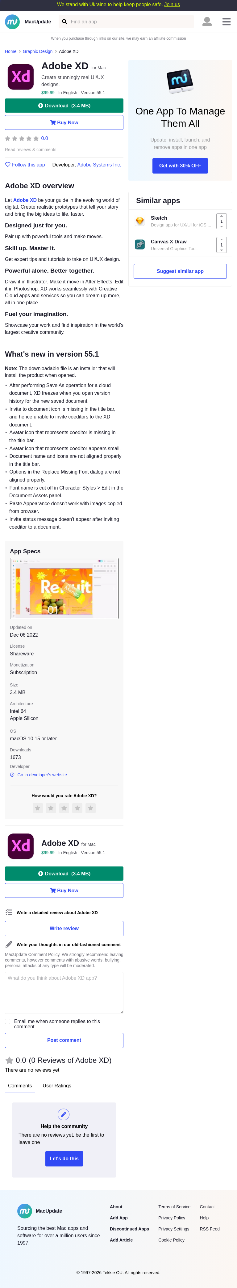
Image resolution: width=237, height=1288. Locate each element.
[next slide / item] (114, 588)
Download (64, 105)
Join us (172, 4)
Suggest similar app (180, 271)
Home (10, 51)
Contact (207, 1207)
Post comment (64, 1040)
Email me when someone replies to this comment (57, 1024)
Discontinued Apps (129, 1229)
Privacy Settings (173, 1229)
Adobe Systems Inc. (99, 165)
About (116, 1207)
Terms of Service (174, 1207)
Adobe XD (25, 200)
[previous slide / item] (14, 588)
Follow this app (25, 164)
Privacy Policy (171, 1218)
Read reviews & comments (30, 149)
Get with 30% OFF (180, 165)
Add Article (121, 1240)
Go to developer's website (38, 775)
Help (204, 1218)
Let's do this (64, 1158)
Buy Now (64, 122)
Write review (64, 928)
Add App (119, 1218)
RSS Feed (210, 1229)
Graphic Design (38, 51)
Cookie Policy (171, 1240)
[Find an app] (64, 22)
